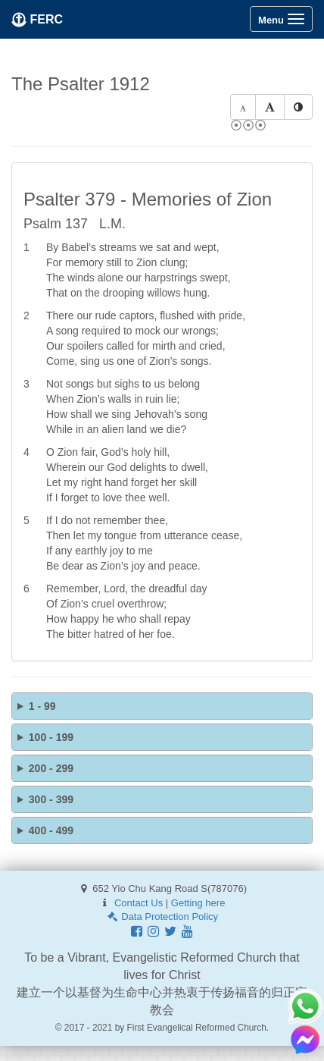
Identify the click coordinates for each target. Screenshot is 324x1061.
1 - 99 (42, 706)
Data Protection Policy (162, 916)
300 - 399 (51, 799)
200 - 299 (51, 768)
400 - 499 (51, 830)
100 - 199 (51, 737)
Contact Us (138, 903)
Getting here (198, 903)
